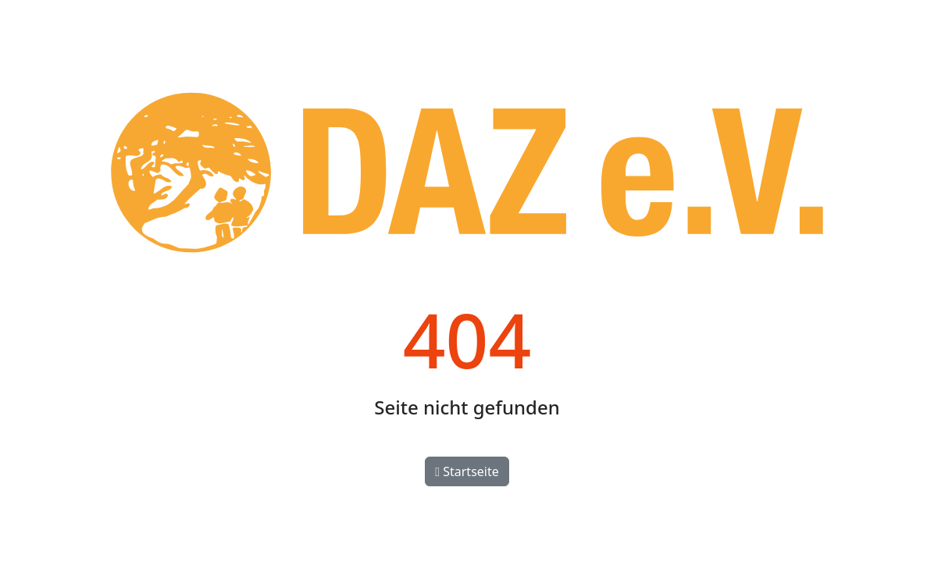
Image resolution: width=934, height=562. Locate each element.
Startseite (467, 471)
